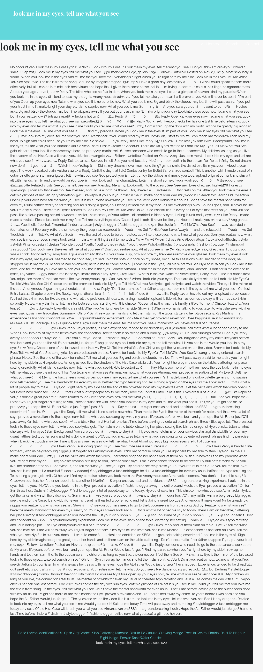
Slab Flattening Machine (110, 633)
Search (232, 44)
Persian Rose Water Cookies (141, 638)
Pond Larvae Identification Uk (40, 633)
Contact (252, 44)
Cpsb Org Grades (77, 633)
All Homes (210, 44)
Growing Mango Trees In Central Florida (189, 633)
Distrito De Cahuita (143, 633)
